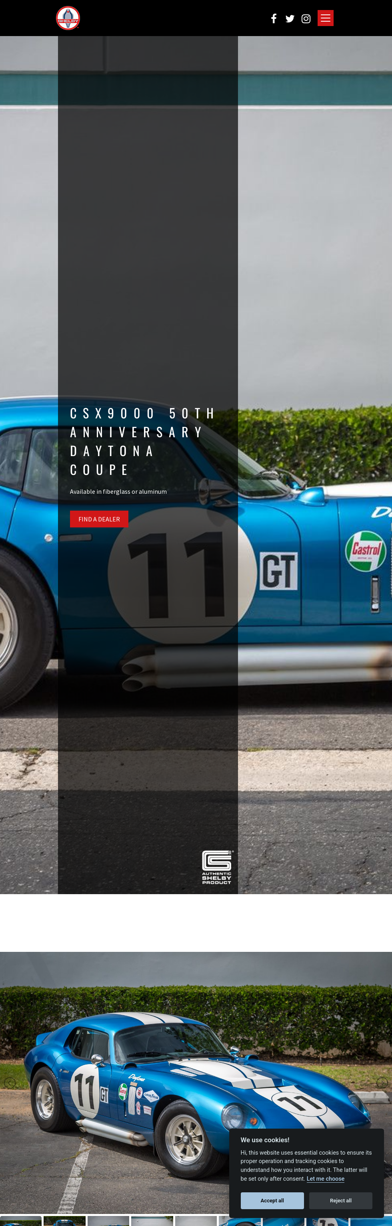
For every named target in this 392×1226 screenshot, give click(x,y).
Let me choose (326, 1179)
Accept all (272, 1201)
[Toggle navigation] (326, 18)
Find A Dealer (99, 519)
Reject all (341, 1201)
